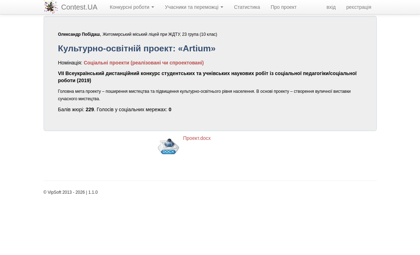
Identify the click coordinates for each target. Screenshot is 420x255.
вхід (331, 7)
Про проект (284, 7)
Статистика (247, 7)
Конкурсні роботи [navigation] (132, 7)
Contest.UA (79, 7)
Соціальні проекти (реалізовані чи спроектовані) (144, 63)
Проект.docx (197, 138)
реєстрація (358, 7)
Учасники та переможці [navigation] (194, 7)
